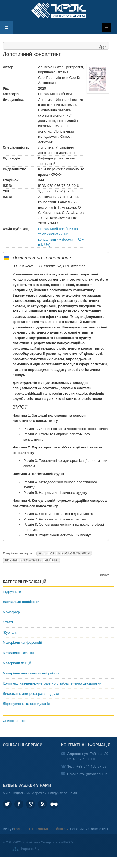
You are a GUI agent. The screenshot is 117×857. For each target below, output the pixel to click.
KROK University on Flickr (54, 804)
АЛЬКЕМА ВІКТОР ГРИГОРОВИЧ (64, 553)
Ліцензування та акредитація (26, 704)
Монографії (12, 612)
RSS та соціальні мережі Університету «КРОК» (42, 804)
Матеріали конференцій (22, 643)
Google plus (30, 804)
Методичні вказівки (18, 653)
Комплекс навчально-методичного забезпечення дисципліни (52, 683)
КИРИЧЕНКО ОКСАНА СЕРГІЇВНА (31, 560)
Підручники (12, 592)
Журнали (10, 632)
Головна (20, 829)
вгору (104, 574)
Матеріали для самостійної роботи (31, 673)
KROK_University (7, 804)
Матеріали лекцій (17, 663)
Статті (8, 622)
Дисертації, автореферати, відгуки (31, 694)
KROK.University (18, 804)
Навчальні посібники (21, 602)
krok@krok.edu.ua (93, 774)
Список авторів (15, 721)
